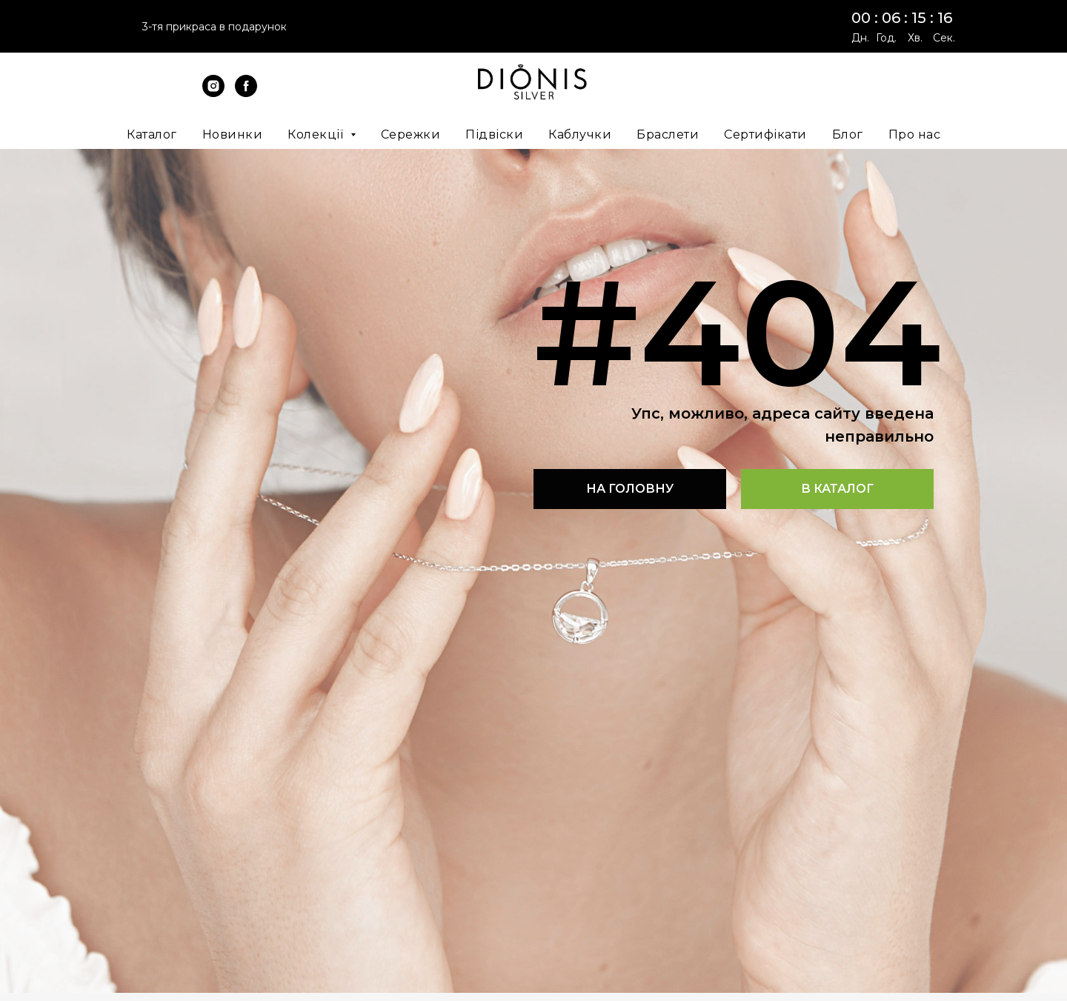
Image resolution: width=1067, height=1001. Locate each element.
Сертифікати (765, 134)
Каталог (152, 134)
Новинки (232, 134)
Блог (847, 134)
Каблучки (579, 134)
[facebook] (246, 93)
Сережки (411, 134)
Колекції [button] (317, 134)
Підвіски (494, 134)
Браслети (667, 134)
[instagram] (213, 93)
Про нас (914, 134)
